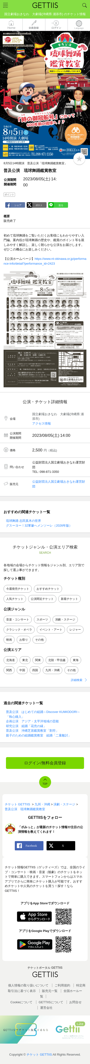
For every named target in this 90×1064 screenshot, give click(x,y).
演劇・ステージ (65, 619)
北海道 (10, 660)
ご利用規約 (62, 985)
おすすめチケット (48, 588)
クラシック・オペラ (19, 629)
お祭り (23, 639)
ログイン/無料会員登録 (45, 763)
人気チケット (14, 599)
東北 (25, 660)
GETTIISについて (51, 1002)
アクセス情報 (41, 423)
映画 (9, 639)
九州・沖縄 (52, 670)
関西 (9, 670)
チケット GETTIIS (39, 1054)
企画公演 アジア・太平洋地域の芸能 (32, 721)
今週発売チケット (17, 588)
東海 (76, 660)
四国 (35, 670)
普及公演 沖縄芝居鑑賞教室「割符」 (32, 730)
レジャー (75, 629)
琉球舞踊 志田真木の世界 (23, 521)
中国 (22, 670)
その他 (39, 639)
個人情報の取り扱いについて (28, 985)
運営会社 (46, 1007)
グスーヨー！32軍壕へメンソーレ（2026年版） (39, 525)
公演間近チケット (42, 599)
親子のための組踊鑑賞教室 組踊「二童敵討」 (38, 735)
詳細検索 (76, 680)
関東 (38, 660)
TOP (44, 784)
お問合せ (75, 1002)
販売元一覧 (50, 991)
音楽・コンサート (17, 619)
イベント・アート (50, 629)
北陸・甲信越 (56, 660)
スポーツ (42, 619)
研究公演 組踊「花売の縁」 (26, 726)
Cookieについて (21, 1002)
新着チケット (69, 599)
